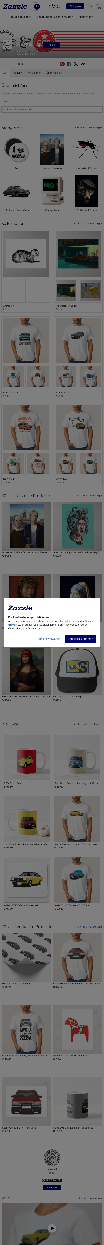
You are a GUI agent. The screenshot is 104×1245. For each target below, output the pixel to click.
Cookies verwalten (48, 639)
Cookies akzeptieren (80, 639)
